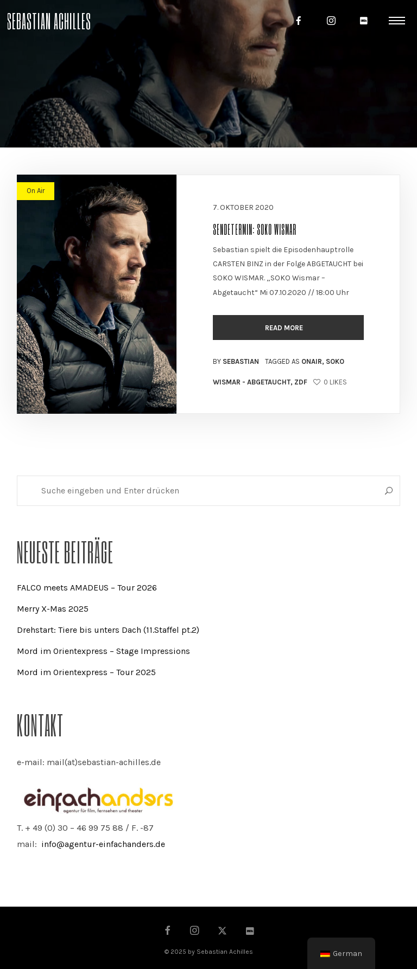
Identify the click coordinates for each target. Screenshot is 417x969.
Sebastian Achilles (49, 20)
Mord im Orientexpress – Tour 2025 (86, 672)
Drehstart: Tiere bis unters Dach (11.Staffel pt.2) (108, 630)
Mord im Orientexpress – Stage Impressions (103, 651)
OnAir (311, 361)
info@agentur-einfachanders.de (103, 844)
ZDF (300, 382)
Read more (285, 328)
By (236, 361)
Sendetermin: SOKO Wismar (254, 229)
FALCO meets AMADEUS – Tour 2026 (87, 587)
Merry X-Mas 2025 (53, 609)
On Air (36, 191)
